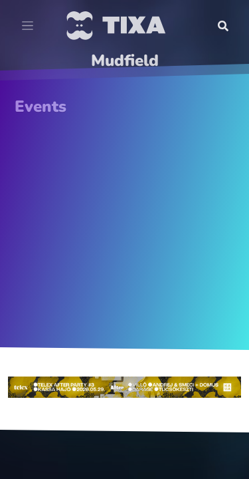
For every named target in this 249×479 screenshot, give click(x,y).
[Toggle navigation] (27, 26)
